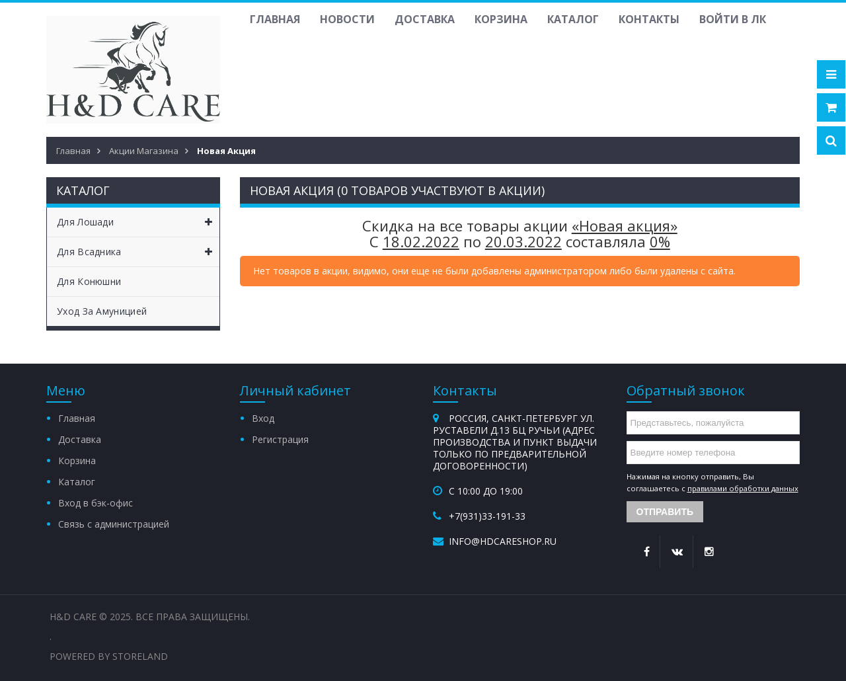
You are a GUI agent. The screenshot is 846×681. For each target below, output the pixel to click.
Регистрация (280, 439)
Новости (347, 19)
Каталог (573, 19)
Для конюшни (89, 281)
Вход (263, 418)
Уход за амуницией (102, 311)
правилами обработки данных (742, 488)
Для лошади (138, 222)
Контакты (649, 19)
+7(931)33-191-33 (487, 516)
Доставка (425, 19)
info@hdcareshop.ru (503, 541)
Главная (275, 19)
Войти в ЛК (732, 19)
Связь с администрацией (113, 524)
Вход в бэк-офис (95, 503)
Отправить (665, 511)
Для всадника (138, 251)
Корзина (501, 19)
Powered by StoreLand (109, 656)
